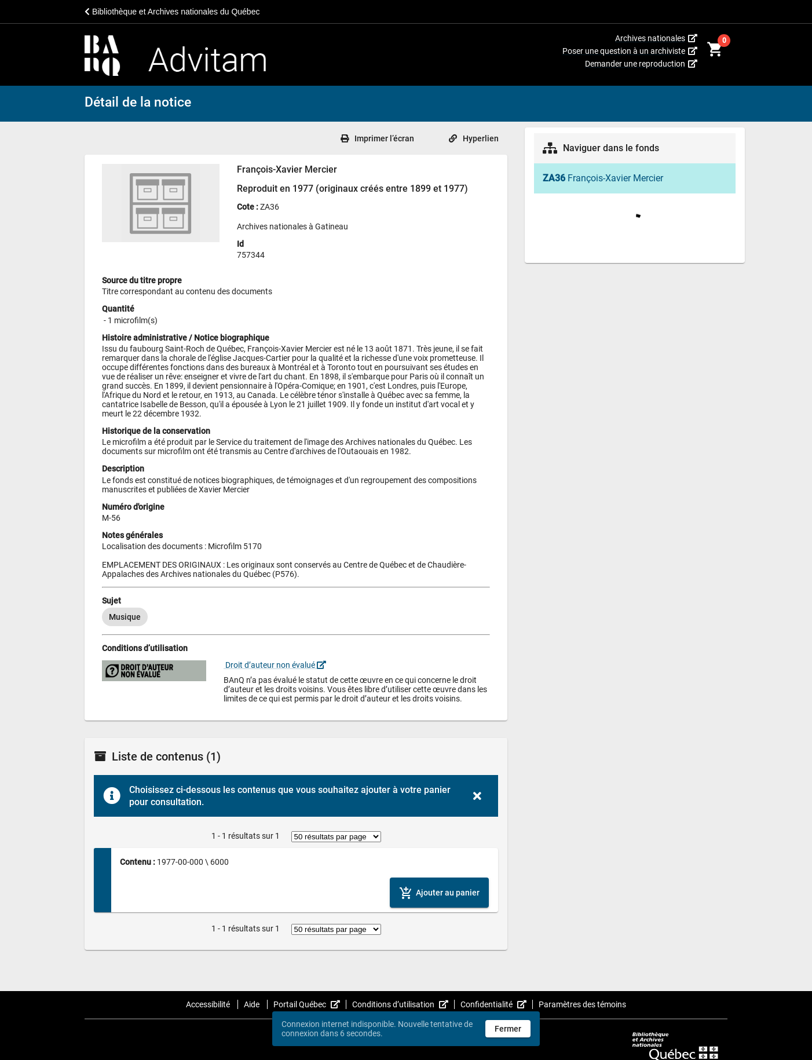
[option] (125, 617)
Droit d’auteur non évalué (275, 665)
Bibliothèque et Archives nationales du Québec (172, 11)
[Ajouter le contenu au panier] (439, 892)
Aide (252, 1004)
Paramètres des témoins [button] (582, 1004)
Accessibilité (209, 1004)
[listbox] (296, 616)
